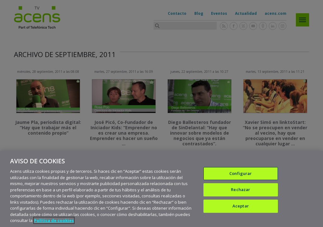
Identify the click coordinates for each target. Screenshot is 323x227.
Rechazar (240, 190)
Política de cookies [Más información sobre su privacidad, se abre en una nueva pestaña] (54, 221)
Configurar (240, 174)
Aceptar (240, 206)
